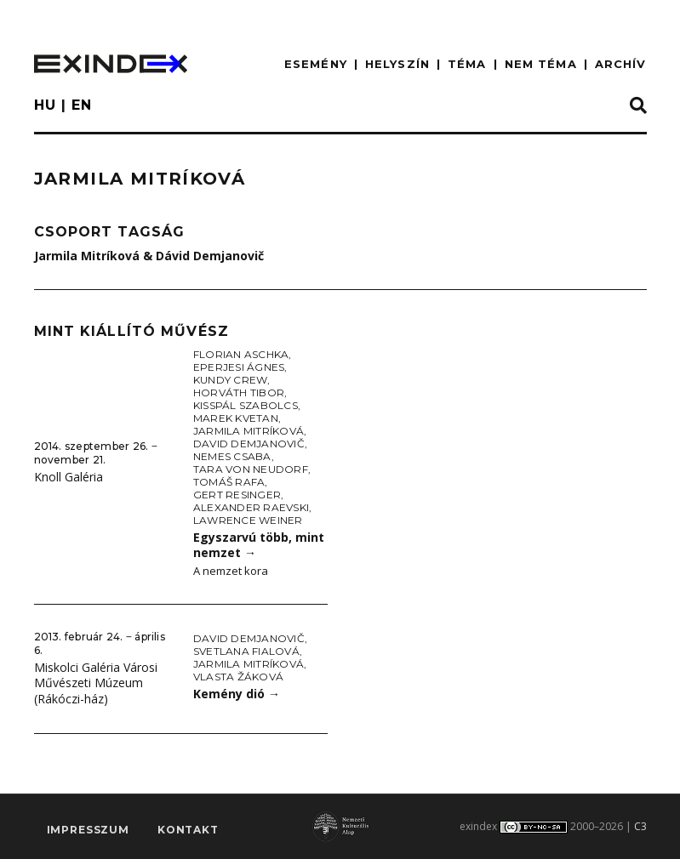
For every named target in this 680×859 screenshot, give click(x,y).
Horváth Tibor (238, 392)
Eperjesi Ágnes (238, 367)
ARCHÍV (621, 64)
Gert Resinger (237, 494)
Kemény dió (236, 693)
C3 (640, 826)
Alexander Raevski (251, 507)
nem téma (541, 64)
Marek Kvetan (235, 418)
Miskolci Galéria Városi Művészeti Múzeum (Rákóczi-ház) (95, 683)
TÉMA (467, 64)
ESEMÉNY (315, 64)
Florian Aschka (241, 354)
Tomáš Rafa (229, 481)
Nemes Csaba (232, 456)
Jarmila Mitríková (248, 430)
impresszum (88, 829)
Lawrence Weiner (248, 520)
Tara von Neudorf (250, 469)
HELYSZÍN (397, 64)
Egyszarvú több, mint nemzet (258, 545)
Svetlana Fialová (246, 651)
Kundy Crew (230, 379)
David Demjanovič (249, 443)
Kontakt (188, 829)
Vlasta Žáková (238, 676)
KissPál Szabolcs (245, 405)
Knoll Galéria (68, 477)
